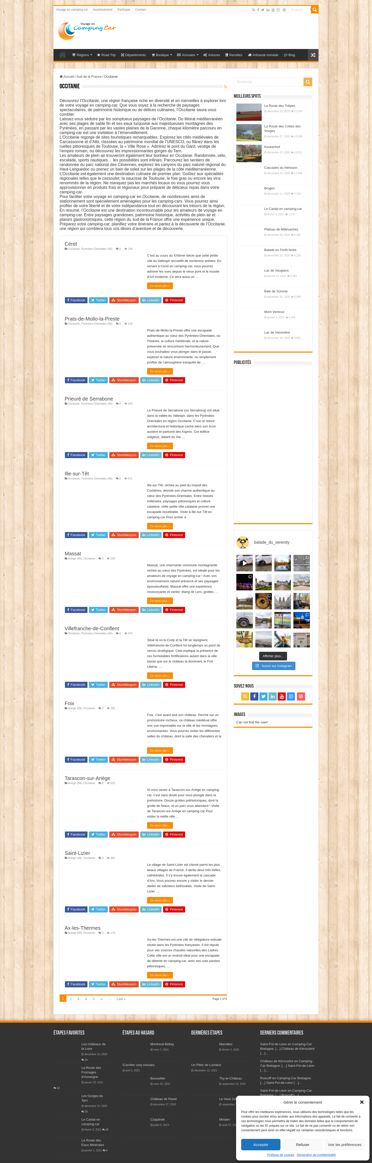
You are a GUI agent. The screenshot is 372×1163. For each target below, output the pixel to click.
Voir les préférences (345, 1144)
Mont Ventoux (274, 312)
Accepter (260, 1144)
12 (58, 1088)
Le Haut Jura (228, 1099)
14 (86, 1059)
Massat (73, 553)
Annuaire (186, 55)
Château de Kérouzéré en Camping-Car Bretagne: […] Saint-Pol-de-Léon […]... (287, 1065)
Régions (80, 55)
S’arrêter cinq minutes (138, 1065)
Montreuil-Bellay (162, 1044)
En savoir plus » (160, 286)
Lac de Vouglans (276, 270)
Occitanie (74, 248)
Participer (123, 9)
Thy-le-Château (230, 1078)
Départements (133, 55)
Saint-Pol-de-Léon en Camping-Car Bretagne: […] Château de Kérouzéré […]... (287, 1048)
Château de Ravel (163, 1099)
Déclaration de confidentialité (316, 1155)
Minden (224, 1119)
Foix (69, 703)
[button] (361, 1102)
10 (86, 1111)
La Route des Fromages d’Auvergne (91, 1072)
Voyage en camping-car (72, 9)
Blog (289, 55)
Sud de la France (88, 76)
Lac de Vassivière (277, 332)
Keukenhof (272, 147)
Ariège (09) (75, 558)
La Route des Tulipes (279, 106)
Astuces (211, 55)
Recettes (233, 55)
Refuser (303, 1144)
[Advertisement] (222, 30)
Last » (121, 999)
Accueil (67, 76)
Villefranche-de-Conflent (92, 628)
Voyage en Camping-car (62, 54)
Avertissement (102, 9)
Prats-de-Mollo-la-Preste (92, 319)
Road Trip (106, 55)
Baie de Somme (276, 291)
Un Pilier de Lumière (206, 1065)
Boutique (160, 55)
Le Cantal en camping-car (283, 209)
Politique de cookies (280, 1155)
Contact (140, 9)
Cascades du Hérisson (280, 168)
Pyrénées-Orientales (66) (96, 248)
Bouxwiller (157, 1078)
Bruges (269, 188)
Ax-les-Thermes (82, 928)
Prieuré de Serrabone (89, 399)
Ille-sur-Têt (77, 473)
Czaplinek (157, 1119)
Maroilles (225, 1044)
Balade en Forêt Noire (280, 250)
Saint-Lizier (77, 853)
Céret (71, 244)
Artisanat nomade (263, 55)
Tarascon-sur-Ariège (87, 778)
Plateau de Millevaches (281, 229)
